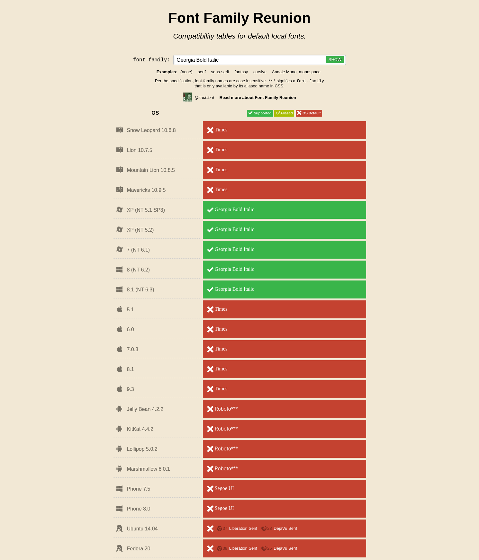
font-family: (153, 59)
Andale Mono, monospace (296, 71)
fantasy (241, 71)
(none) (186, 71)
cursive (260, 71)
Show (335, 59)
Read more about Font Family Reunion (258, 98)
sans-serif (220, 71)
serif (202, 71)
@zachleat (198, 98)
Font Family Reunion (239, 18)
